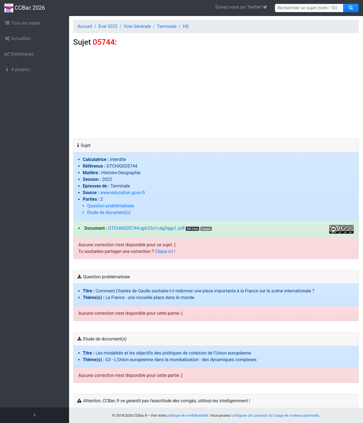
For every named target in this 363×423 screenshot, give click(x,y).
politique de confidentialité (187, 415)
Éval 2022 (107, 26)
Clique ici (164, 251)
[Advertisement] (216, 97)
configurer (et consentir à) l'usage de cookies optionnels (275, 415)
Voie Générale (137, 26)
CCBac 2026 (24, 8)
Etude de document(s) (109, 212)
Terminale (167, 26)
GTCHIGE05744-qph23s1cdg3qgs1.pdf (146, 228)
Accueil (85, 26)
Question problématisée (110, 205)
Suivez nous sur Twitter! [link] (243, 7)
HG (186, 26)
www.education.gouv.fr (122, 192)
